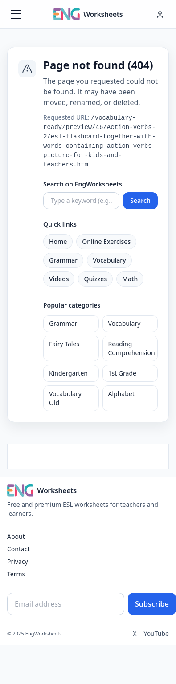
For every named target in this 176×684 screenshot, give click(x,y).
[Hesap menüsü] (160, 14)
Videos (59, 279)
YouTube (156, 633)
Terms (16, 574)
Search (140, 200)
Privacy (17, 561)
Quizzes (95, 279)
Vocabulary (109, 260)
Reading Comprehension (131, 348)
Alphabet (121, 393)
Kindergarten (68, 373)
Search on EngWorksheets (82, 184)
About (16, 536)
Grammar (63, 260)
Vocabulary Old (65, 398)
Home (58, 241)
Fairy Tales (64, 344)
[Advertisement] (88, 455)
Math (130, 279)
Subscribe (152, 604)
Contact (18, 549)
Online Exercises (106, 241)
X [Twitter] (134, 633)
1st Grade (122, 373)
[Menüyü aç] (16, 14)
